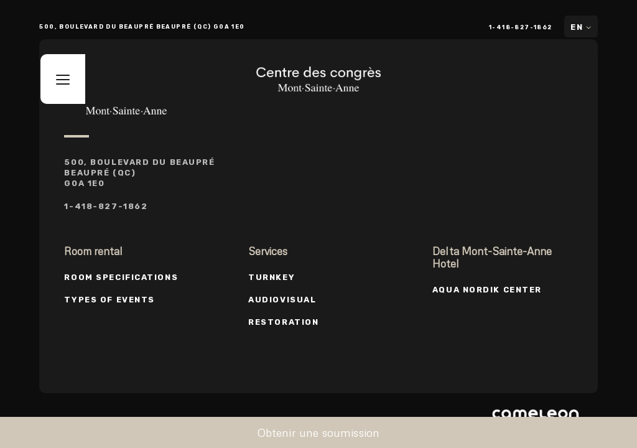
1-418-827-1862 (520, 27)
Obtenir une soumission (319, 432)
